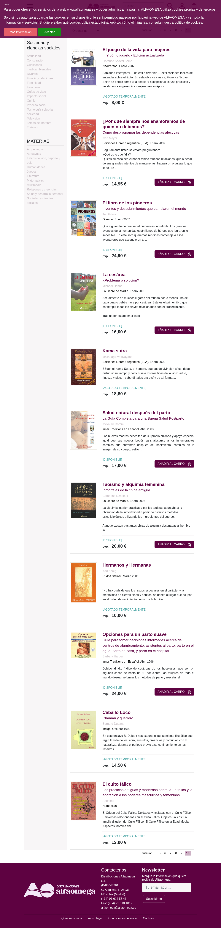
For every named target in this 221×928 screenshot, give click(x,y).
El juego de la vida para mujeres (136, 49)
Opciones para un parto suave (134, 634)
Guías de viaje (36, 91)
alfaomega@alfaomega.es (118, 907)
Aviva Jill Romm (113, 424)
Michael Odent (112, 286)
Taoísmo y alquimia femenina (133, 484)
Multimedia (34, 185)
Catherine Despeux (115, 495)
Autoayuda (34, 153)
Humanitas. (109, 805)
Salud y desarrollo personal (45, 193)
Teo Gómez (110, 214)
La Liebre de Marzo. (115, 291)
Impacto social (36, 96)
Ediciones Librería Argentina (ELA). (125, 143)
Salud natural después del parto (136, 412)
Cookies (148, 918)
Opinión (32, 100)
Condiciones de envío (122, 918)
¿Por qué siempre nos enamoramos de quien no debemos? (143, 124)
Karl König (109, 571)
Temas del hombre (39, 123)
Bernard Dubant (112, 723)
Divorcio (32, 73)
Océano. (108, 219)
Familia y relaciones (40, 78)
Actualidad (34, 56)
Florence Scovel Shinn (117, 61)
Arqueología (35, 149)
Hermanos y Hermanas (126, 565)
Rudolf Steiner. (112, 576)
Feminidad (34, 82)
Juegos (32, 171)
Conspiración (35, 60)
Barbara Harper (112, 656)
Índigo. (106, 728)
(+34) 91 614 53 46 (114, 898)
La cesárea (113, 274)
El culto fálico (116, 784)
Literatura (33, 176)
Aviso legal (95, 918)
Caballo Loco (116, 712)
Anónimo (108, 800)
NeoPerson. (110, 66)
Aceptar (49, 32)
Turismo (32, 127)
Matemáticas (35, 180)
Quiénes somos (71, 918)
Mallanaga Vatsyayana (117, 356)
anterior (147, 853)
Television (33, 118)
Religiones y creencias (42, 189)
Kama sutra (114, 350)
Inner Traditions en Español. (120, 429)
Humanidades (36, 167)
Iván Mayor (109, 138)
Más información (20, 32)
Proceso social (36, 105)
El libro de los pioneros (127, 202)
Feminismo (34, 87)
